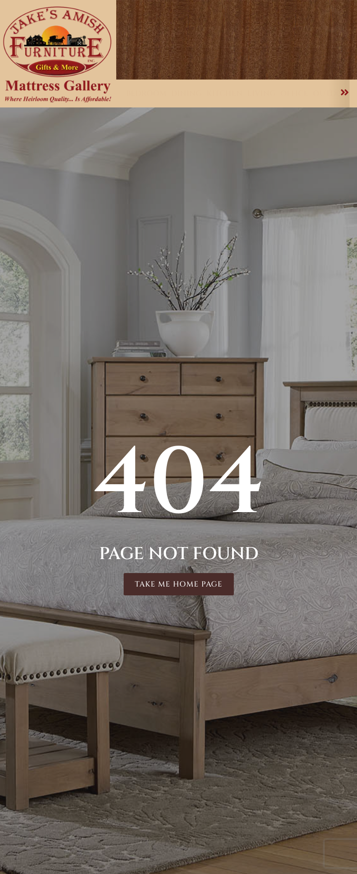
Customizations (268, 58)
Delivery (295, 28)
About (241, 67)
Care (330, 58)
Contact (312, 67)
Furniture (194, 58)
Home (143, 58)
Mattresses (166, 67)
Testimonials (287, 18)
